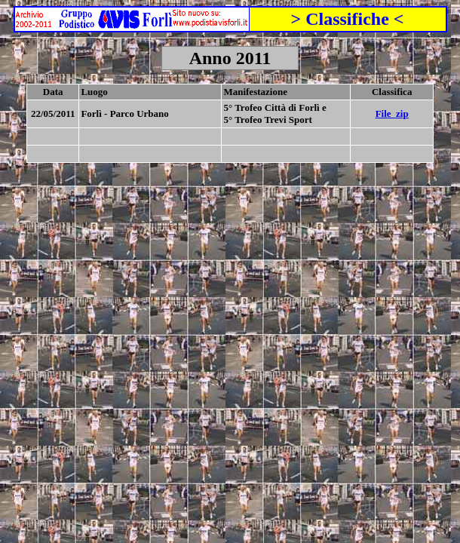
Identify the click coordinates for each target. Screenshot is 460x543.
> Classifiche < (346, 19)
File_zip (392, 113)
